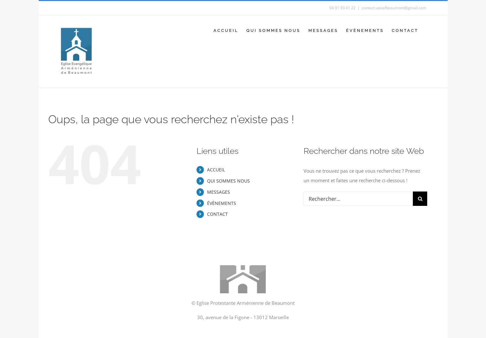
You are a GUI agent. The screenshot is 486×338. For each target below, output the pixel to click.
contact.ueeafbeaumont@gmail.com (394, 8)
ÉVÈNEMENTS (221, 203)
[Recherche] (420, 199)
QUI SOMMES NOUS (228, 181)
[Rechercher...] (358, 199)
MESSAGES (218, 192)
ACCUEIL (216, 170)
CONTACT (217, 214)
